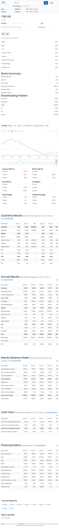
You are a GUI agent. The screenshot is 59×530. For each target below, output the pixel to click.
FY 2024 (11, 505)
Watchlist (43, 27)
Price (10, 125)
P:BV (20, 125)
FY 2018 (4, 508)
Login (51, 3)
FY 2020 (40, 505)
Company (18, 6)
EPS (47, 125)
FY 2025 (4, 505)
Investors (26, 6)
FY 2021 (33, 505)
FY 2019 (47, 505)
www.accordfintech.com (11, 524)
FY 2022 (26, 505)
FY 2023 (19, 505)
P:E (15, 125)
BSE (7, 34)
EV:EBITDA (27, 125)
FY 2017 (11, 508)
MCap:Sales (38, 125)
